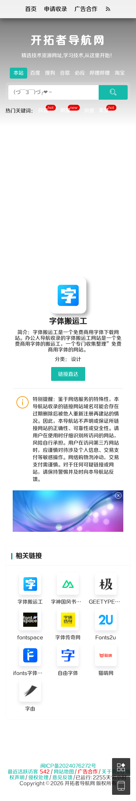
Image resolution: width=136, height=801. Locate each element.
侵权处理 (38, 778)
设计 (76, 359)
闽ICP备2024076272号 (68, 766)
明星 (70, 109)
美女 (107, 109)
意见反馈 (62, 778)
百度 (35, 73)
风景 (89, 111)
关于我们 (112, 772)
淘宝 (120, 73)
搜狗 (50, 73)
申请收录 (55, 9)
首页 (31, 9)
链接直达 (68, 374)
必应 (80, 73)
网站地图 (64, 772)
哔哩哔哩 (100, 73)
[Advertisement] (68, 198)
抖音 (47, 109)
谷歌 (65, 73)
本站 (18, 73)
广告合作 (86, 9)
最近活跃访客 (23, 772)
